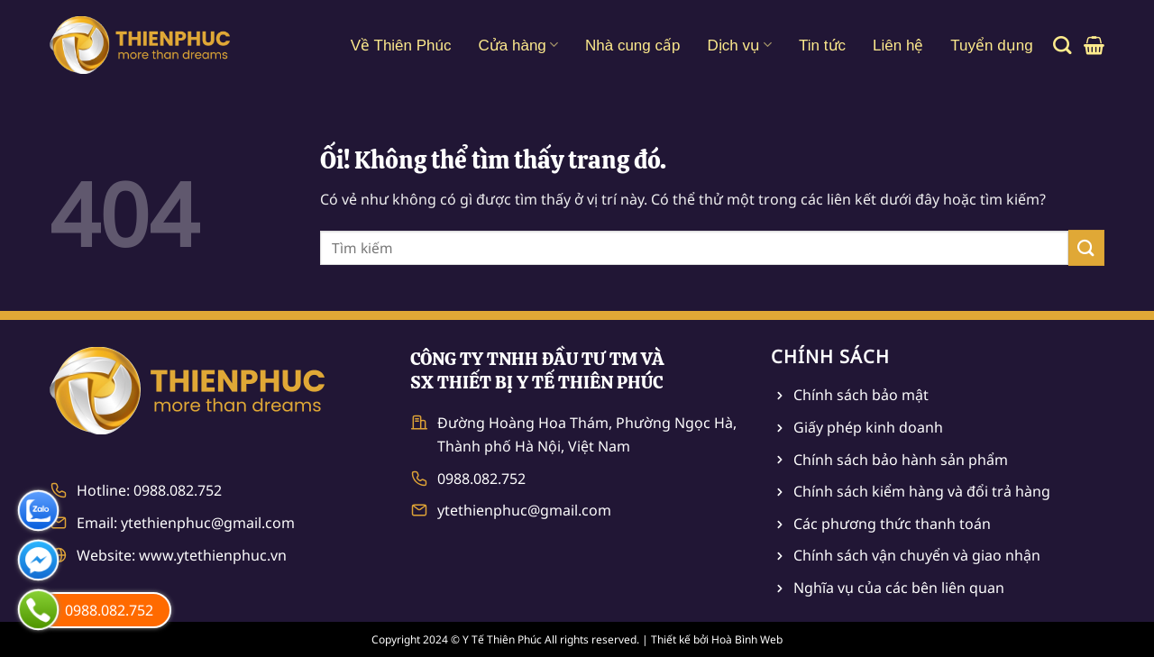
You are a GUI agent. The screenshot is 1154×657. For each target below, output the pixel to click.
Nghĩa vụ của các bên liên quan (898, 588)
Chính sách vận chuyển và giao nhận (916, 555)
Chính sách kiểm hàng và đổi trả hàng (921, 491)
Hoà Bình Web (747, 639)
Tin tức (822, 45)
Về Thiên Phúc (401, 45)
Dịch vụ (739, 44)
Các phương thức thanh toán (892, 524)
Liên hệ (898, 45)
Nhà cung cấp (632, 45)
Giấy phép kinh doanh (868, 427)
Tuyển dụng (991, 45)
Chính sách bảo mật (861, 395)
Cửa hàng (518, 44)
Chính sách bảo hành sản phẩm (900, 460)
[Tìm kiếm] (1062, 45)
